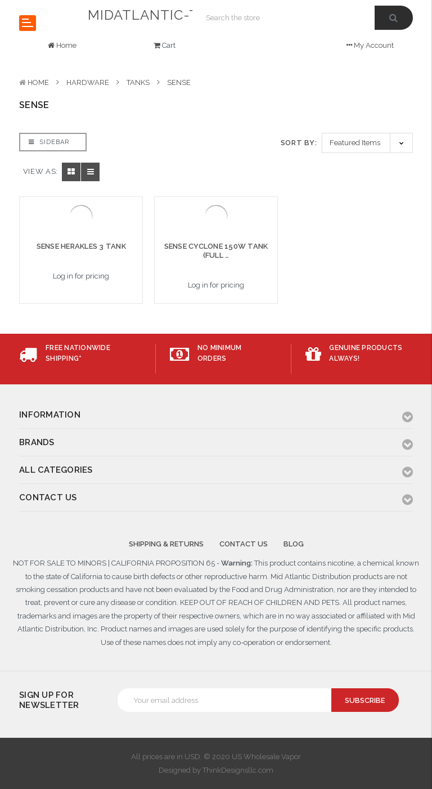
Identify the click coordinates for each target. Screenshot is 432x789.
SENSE (179, 82)
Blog (294, 544)
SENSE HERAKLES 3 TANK (81, 246)
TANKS (138, 82)
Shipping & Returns (166, 544)
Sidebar (49, 142)
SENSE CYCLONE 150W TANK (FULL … (216, 250)
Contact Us (243, 544)
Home (38, 82)
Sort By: (299, 142)
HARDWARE (87, 82)
